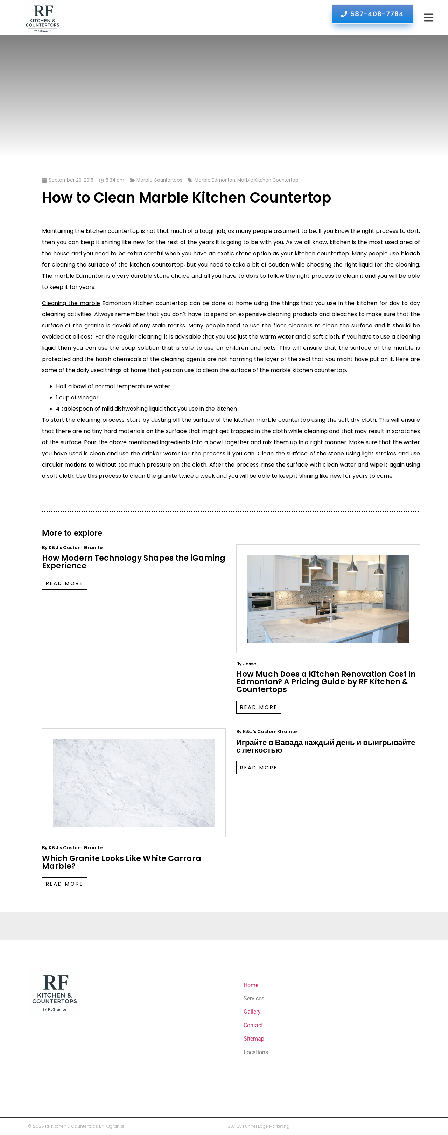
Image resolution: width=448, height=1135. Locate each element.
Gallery (252, 1011)
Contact (253, 1025)
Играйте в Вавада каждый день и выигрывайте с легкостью (325, 746)
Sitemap (254, 1038)
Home (251, 985)
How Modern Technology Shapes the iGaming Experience (133, 562)
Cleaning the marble (71, 303)
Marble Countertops (159, 180)
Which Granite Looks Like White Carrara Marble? (121, 862)
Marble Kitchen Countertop (268, 180)
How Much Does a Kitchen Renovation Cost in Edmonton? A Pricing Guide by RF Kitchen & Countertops (326, 682)
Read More (64, 583)
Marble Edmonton (215, 180)
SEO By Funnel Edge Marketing (258, 1126)
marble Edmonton (79, 276)
